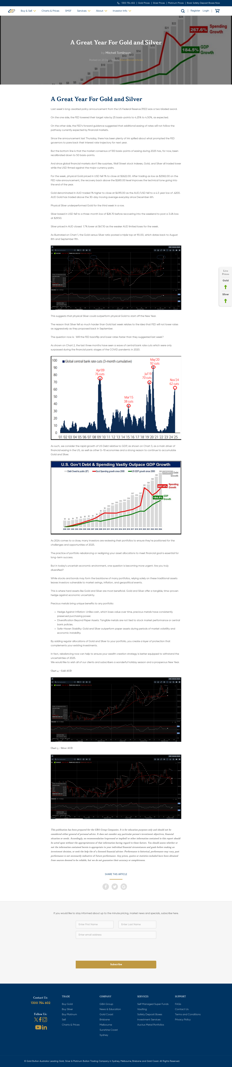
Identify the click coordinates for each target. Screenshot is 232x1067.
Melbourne (106, 1025)
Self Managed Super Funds (153, 1004)
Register (195, 11)
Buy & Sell (26, 11)
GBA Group (106, 1004)
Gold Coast (106, 1014)
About (99, 11)
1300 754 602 (128, 3)
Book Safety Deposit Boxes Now (203, 3)
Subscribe (116, 964)
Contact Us (181, 1009)
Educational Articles (131, 60)
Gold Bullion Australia (11, 11)
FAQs (178, 1004)
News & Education (110, 1009)
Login (206, 11)
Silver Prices (159, 3)
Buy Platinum (69, 1014)
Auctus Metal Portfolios (150, 1025)
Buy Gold (67, 1004)
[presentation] (116, 947)
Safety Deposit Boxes (149, 1014)
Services (82, 11)
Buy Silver (67, 1009)
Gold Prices (144, 3)
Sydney (104, 1035)
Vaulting (142, 1009)
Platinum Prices (176, 3)
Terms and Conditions (188, 1014)
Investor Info (120, 11)
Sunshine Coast (109, 1030)
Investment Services (148, 1019)
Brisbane (105, 1019)
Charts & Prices (50, 11)
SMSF (68, 11)
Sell (64, 1019)
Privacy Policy (183, 1019)
